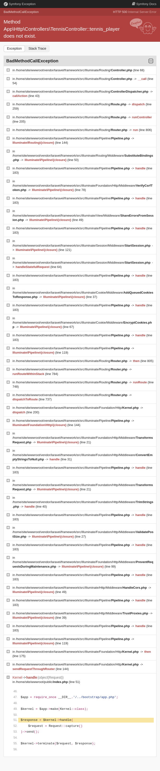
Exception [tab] (14, 48)
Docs (144, 4)
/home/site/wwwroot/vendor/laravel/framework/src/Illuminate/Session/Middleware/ (81, 245)
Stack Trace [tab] (37, 48)
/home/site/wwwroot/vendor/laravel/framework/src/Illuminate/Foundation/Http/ (78, 407)
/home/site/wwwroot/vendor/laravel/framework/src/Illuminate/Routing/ (74, 70)
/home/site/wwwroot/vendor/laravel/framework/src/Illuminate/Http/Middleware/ (82, 587)
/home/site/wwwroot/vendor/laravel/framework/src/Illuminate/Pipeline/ (73, 138)
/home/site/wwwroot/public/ (42, 682)
